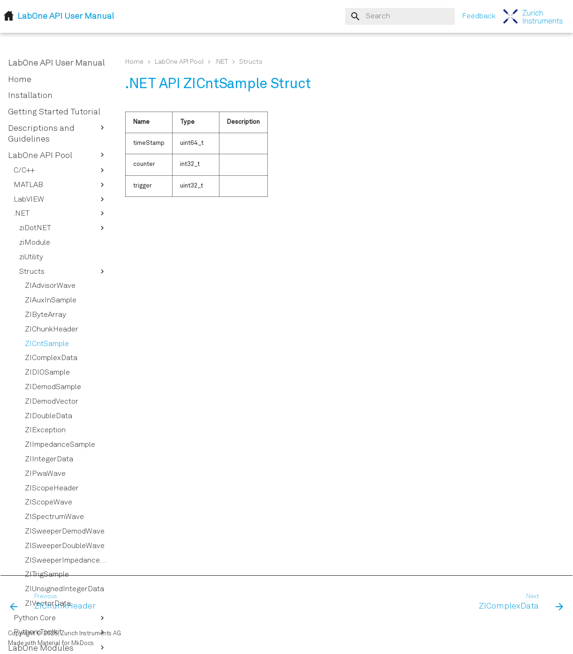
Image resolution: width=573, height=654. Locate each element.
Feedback (479, 16)
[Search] (400, 16)
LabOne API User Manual (56, 63)
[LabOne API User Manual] (533, 16)
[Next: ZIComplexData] (518, 602)
